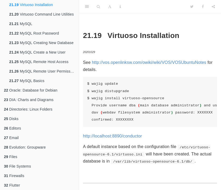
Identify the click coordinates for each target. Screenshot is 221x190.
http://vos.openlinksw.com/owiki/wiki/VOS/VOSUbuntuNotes (149, 62)
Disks (11, 119)
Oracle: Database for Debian (30, 90)
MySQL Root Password (34, 33)
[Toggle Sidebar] (87, 6)
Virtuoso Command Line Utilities (41, 14)
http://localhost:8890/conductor (112, 136)
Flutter (12, 185)
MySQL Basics (27, 81)
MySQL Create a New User (37, 52)
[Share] (213, 6)
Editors (12, 128)
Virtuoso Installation (31, 5)
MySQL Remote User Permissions (43, 71)
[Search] (98, 6)
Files (10, 157)
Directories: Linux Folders (28, 109)
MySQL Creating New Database (41, 43)
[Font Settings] (109, 6)
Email (11, 138)
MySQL (20, 24)
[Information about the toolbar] (120, 6)
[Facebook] (203, 6)
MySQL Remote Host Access (38, 62)
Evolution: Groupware (25, 147)
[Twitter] (192, 6)
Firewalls (14, 176)
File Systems (17, 166)
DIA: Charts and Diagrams (28, 100)
